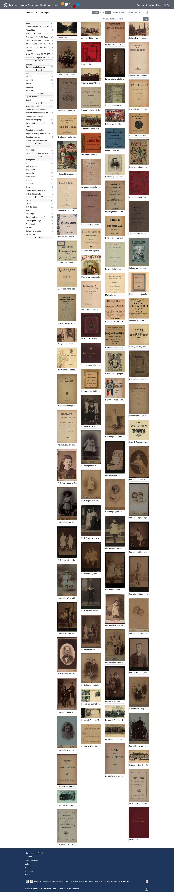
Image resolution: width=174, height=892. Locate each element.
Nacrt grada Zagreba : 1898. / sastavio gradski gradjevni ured (67, 370)
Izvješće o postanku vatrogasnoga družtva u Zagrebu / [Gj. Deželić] (91, 187)
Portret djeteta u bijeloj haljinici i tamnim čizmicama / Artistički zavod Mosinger (91, 466)
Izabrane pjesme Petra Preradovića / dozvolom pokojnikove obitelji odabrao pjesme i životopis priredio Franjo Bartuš (139, 197)
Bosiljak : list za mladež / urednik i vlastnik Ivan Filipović (115, 44)
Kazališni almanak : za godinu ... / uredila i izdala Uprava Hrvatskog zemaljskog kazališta (67, 289)
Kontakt (28, 875)
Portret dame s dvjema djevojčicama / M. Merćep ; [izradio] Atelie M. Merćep (91, 426)
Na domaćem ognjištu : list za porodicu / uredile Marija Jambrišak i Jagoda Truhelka (91, 309)
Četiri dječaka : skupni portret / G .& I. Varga (67, 74)
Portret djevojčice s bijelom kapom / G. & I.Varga (91, 501)
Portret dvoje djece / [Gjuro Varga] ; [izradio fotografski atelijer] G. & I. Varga (115, 590)
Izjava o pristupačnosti (34, 853)
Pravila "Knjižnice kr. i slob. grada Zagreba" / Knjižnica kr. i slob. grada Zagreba (91, 746)
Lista (102, 13)
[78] (39, 61)
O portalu (150, 5)
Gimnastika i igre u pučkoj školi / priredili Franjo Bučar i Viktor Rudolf (67, 111)
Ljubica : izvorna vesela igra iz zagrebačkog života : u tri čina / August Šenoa (67, 324)
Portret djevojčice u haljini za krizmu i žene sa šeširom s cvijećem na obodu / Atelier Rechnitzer (91, 538)
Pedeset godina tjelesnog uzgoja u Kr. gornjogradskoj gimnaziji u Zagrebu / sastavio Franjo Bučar (139, 416)
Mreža (108, 13)
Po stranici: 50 (118, 13)
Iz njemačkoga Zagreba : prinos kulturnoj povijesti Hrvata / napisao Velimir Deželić (67, 210)
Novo (158, 5)
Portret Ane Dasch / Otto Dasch (67, 483)
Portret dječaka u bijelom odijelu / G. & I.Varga (115, 437)
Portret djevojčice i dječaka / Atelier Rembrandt (139, 517)
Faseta (95, 13)
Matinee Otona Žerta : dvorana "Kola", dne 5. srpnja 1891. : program (139, 320)
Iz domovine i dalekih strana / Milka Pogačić (139, 167)
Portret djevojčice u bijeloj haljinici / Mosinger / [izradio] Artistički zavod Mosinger (67, 598)
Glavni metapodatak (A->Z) (136, 13)
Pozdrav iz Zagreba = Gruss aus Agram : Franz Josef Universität (115, 739)
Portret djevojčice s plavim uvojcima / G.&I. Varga (115, 512)
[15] (39, 143)
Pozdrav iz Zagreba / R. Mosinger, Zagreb (91, 720)
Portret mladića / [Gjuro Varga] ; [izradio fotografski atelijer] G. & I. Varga (139, 672)
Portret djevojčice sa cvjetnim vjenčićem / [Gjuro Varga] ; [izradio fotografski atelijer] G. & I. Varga (139, 552)
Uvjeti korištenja (31, 860)
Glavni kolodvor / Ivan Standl (91, 83)
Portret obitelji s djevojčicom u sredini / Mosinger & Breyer (139, 709)
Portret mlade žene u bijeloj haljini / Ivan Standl (115, 625)
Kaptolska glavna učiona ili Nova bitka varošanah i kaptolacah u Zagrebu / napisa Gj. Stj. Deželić (91, 225)
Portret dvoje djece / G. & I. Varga (139, 634)
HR (166, 5)
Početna (140, 5)
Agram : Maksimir (64, 37)
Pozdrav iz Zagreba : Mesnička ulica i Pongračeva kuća (67, 805)
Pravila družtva (135, 840)
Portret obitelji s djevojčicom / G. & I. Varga (115, 662)
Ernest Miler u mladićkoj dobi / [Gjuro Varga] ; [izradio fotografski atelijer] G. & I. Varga (115, 79)
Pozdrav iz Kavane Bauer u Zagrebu (91, 704)
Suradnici (28, 867)
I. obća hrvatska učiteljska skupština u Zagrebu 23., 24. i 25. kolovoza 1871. (91, 110)
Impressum (29, 871)
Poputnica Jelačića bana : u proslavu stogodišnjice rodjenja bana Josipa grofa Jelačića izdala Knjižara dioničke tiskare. (115, 400)
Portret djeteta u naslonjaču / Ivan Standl (115, 475)
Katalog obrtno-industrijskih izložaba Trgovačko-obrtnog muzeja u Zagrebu (139, 268)
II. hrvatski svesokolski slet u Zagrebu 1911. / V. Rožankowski (67, 174)
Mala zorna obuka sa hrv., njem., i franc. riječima (91, 277)
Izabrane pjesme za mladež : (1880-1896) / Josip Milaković (67, 237)
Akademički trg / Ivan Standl (91, 38)
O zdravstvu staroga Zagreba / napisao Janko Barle (67, 406)
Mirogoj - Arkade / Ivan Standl (67, 344)
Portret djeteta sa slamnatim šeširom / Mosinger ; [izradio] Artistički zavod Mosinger (67, 522)
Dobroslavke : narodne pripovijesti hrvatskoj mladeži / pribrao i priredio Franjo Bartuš (91, 64)
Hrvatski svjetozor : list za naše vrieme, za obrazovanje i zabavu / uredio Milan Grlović (139, 109)
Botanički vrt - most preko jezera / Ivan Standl (139, 38)
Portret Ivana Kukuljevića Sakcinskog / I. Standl (67, 674)
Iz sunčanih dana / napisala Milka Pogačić (91, 155)
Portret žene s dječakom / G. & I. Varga (91, 685)
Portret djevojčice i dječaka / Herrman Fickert (67, 560)
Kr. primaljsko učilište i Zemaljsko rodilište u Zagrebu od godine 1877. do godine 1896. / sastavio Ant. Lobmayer (115, 269)
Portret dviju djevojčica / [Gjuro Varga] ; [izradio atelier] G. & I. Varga (67, 633)
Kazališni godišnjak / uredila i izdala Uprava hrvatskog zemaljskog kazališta (91, 251)
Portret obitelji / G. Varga (91, 649)
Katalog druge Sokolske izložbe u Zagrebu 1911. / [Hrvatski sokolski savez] (115, 238)
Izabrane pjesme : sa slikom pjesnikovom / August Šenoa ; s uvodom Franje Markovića (115, 176)
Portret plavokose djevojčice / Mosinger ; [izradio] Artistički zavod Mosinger (67, 750)
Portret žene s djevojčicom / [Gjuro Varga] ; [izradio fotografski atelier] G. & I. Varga (115, 701)
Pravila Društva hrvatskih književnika (115, 776)
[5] (39, 93)
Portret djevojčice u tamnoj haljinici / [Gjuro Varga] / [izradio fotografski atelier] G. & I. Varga (139, 594)
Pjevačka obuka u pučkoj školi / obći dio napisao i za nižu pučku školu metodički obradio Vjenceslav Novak (67, 445)
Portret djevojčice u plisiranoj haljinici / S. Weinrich (115, 548)
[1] (39, 70)
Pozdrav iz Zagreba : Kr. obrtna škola (139, 765)
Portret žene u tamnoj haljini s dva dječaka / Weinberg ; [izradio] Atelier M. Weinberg (139, 746)
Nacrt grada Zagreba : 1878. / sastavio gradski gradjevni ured (139, 346)
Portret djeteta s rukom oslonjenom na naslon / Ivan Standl (139, 479)
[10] (39, 237)
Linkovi (28, 864)
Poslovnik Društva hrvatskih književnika (67, 786)
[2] (39, 156)
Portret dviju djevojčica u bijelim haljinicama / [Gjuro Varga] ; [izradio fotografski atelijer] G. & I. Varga (91, 574)
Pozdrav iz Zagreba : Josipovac (115, 720)
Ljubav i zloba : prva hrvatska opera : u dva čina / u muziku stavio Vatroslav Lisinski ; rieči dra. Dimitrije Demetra (139, 294)
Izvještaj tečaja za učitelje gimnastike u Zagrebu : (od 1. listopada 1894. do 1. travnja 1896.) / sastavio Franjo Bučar (115, 212)
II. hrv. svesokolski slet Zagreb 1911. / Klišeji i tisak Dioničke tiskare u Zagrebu (115, 124)
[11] (39, 197)
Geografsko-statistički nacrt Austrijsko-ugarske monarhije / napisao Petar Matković (139, 75)
